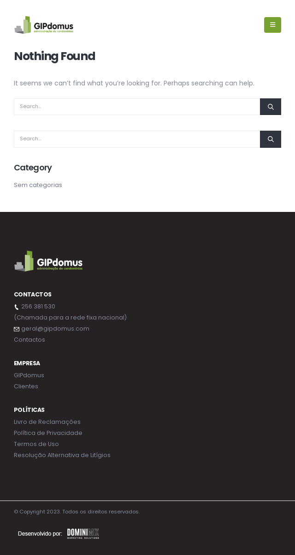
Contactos (29, 340)
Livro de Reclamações (47, 422)
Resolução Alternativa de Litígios (62, 455)
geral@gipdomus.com (55, 328)
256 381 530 (38, 306)
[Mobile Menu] (272, 25)
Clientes (26, 386)
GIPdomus (29, 375)
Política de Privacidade (48, 433)
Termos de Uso (36, 444)
